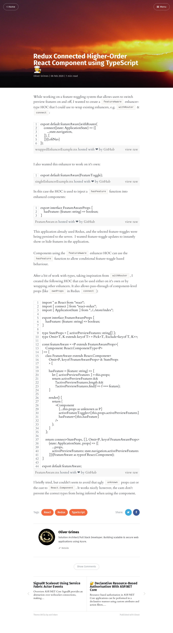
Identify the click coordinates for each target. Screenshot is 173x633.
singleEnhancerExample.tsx (54, 180)
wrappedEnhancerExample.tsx (56, 148)
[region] (87, 132)
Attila (43, 610)
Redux (61, 507)
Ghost (137, 610)
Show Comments (86, 561)
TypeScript (78, 507)
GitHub (109, 148)
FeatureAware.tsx (47, 468)
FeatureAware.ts (46, 219)
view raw (131, 148)
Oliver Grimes (41, 75)
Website (65, 543)
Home (11, 6)
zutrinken (53, 610)
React (47, 507)
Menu (161, 6)
